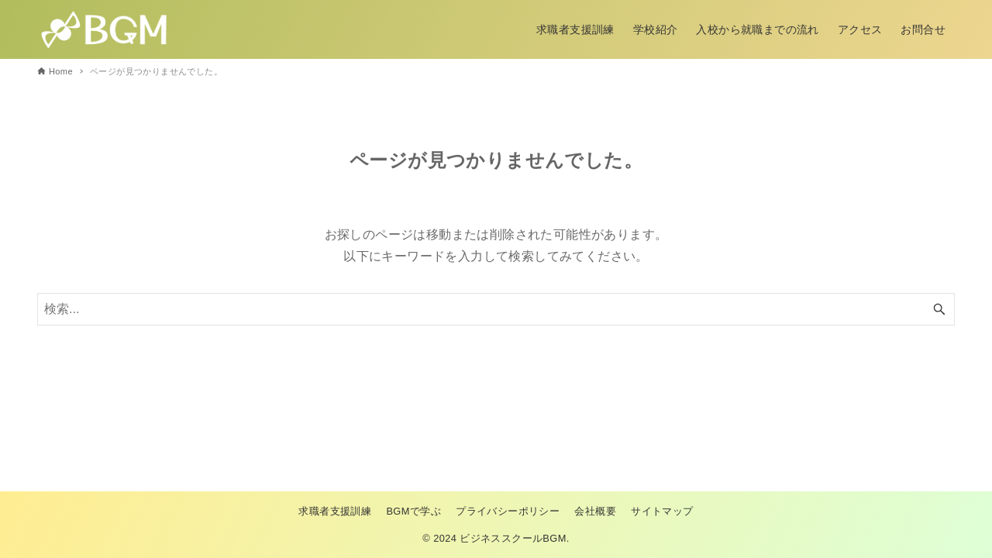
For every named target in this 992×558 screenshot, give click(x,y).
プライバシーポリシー (508, 511)
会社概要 (595, 511)
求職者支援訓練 (334, 511)
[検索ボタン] (939, 309)
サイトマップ (662, 511)
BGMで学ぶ (413, 511)
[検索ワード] (496, 309)
